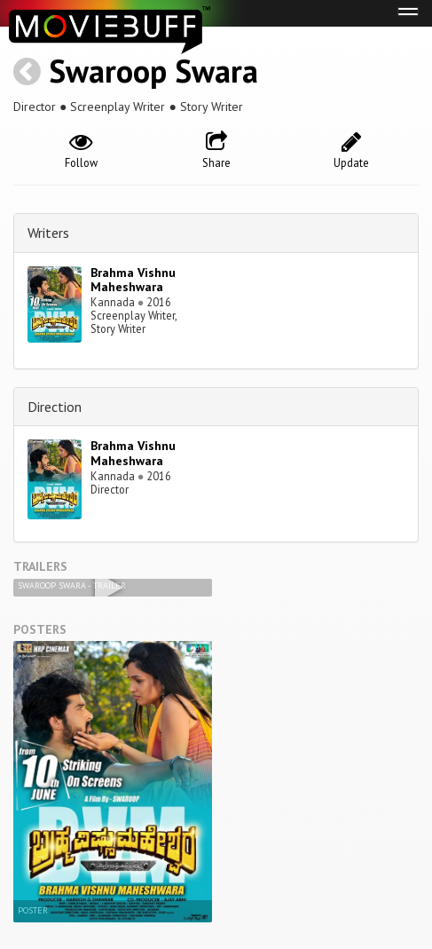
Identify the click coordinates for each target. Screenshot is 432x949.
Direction (54, 406)
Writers (48, 232)
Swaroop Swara (153, 70)
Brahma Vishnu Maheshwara (133, 280)
